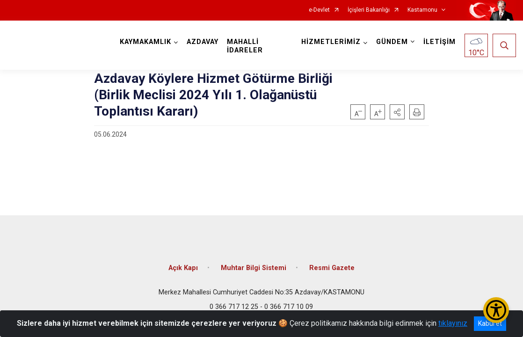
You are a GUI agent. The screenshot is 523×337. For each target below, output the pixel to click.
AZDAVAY (202, 42)
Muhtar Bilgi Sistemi (253, 268)
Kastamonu (422, 10)
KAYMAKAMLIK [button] (145, 42)
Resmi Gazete (332, 268)
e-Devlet (319, 10)
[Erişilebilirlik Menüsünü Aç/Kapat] (496, 310)
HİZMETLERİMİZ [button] (331, 42)
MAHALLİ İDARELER (245, 46)
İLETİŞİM (439, 42)
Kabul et (490, 323)
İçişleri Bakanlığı (369, 10)
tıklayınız (452, 323)
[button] (397, 111)
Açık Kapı (183, 268)
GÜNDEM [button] (392, 42)
